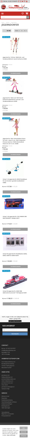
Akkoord (23, 432)
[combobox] (15, 17)
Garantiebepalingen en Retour (9, 402)
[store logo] (15, 7)
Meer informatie (11, 435)
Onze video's (5, 384)
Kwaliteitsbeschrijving (7, 400)
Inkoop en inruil (5, 396)
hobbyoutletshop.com (7, 377)
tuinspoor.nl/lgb (5, 388)
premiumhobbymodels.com (9, 379)
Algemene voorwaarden (8, 414)
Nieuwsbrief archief (7, 367)
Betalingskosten (6, 406)
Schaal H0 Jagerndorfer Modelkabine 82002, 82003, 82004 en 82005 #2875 (15, 254)
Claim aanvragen (6, 407)
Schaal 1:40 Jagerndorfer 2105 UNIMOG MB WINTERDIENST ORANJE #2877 (15, 217)
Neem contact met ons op (15, 321)
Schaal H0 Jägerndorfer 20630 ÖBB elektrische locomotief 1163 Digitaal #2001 (15, 292)
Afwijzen (23, 436)
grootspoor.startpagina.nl (8, 386)
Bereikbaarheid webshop (8, 363)
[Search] (27, 17)
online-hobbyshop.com (7, 381)
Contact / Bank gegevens (8, 365)
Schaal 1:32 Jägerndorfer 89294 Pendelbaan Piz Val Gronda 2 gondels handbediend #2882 (15, 180)
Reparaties (4, 398)
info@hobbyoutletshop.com (9, 350)
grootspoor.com (6, 375)
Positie (16, 30)
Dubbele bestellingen (7, 404)
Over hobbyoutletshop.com (8, 361)
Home (2, 22)
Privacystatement (6, 415)
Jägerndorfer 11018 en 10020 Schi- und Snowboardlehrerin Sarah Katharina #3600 (15, 58)
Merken (7, 22)
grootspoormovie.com (7, 383)
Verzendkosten (5, 412)
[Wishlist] (22, 13)
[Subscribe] (15, 333)
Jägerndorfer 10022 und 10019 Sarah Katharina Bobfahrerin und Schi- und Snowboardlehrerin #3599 (13, 99)
